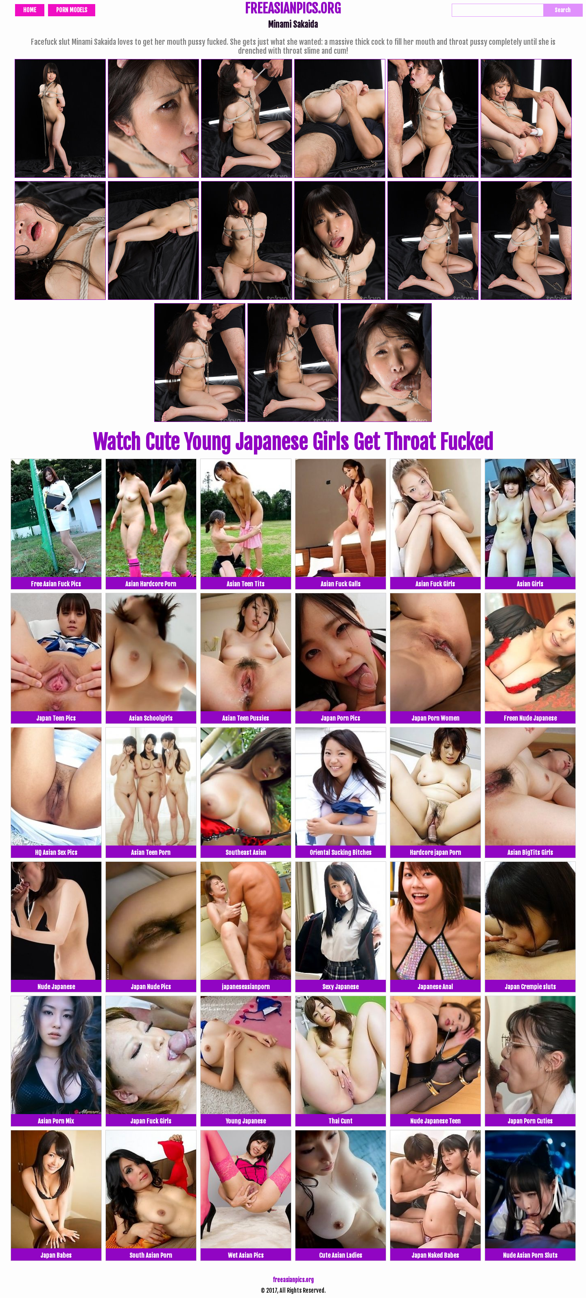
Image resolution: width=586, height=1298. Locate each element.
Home (29, 10)
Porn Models (71, 10)
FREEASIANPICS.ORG (293, 9)
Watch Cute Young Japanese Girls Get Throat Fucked (293, 442)
